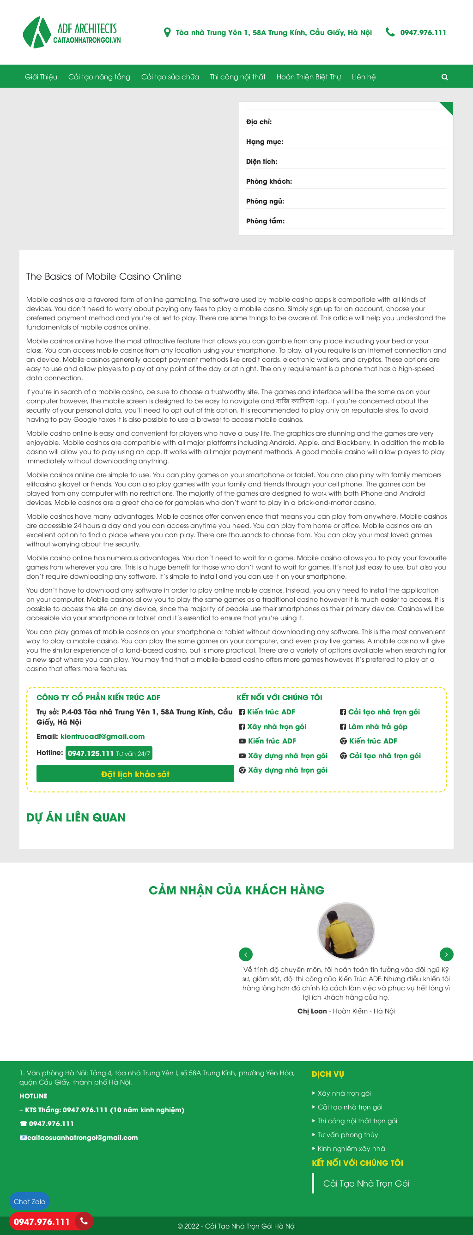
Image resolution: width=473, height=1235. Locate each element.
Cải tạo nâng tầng (99, 76)
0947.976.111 (423, 32)
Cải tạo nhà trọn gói (350, 1106)
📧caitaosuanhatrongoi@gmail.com (78, 1137)
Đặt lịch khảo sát (135, 773)
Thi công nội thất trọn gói (357, 1120)
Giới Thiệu (41, 76)
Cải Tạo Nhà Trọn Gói (366, 1182)
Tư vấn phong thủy (348, 1134)
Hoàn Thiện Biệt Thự (309, 76)
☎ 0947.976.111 (46, 1123)
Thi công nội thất (238, 76)
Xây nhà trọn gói (344, 1092)
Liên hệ (364, 76)
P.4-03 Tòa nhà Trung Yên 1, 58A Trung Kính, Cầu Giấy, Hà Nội (134, 716)
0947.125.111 (109, 753)
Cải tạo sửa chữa (170, 76)
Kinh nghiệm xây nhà (351, 1148)
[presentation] (246, 954)
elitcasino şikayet (53, 483)
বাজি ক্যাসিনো (295, 400)
